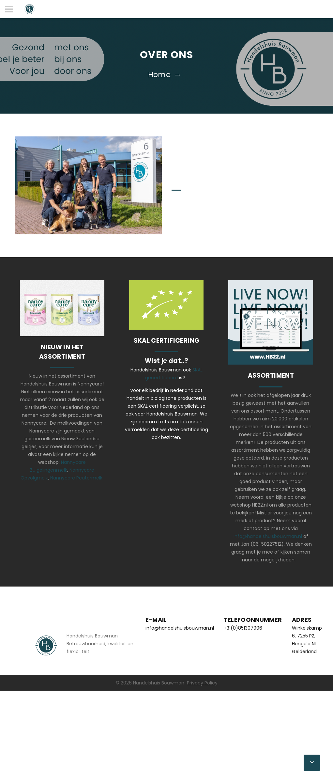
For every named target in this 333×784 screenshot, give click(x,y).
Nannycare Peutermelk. (76, 478)
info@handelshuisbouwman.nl (268, 536)
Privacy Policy (202, 683)
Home (159, 75)
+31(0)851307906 (243, 628)
